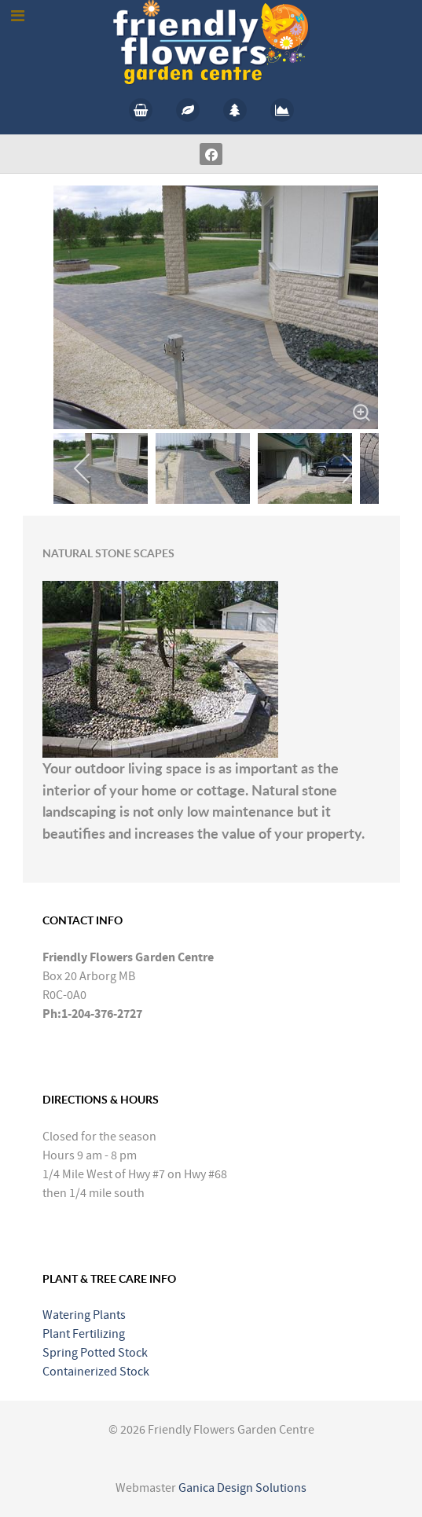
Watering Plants (84, 1315)
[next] (349, 468)
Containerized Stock (95, 1372)
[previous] (83, 468)
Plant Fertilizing (83, 1334)
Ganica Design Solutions (242, 1488)
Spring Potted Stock (95, 1353)
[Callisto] (211, 42)
